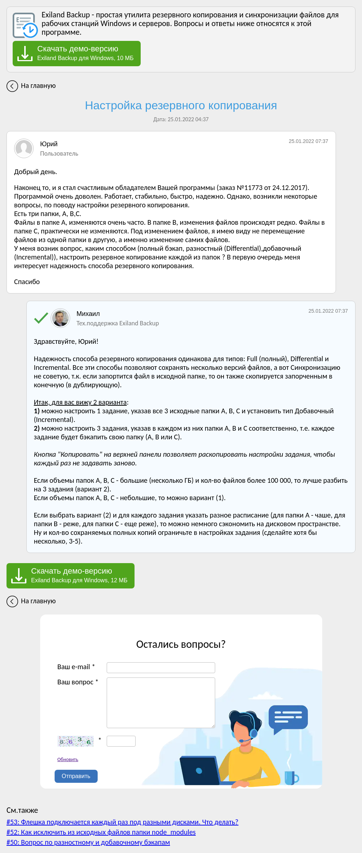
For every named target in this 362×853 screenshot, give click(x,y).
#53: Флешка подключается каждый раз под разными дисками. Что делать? (122, 822)
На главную (38, 85)
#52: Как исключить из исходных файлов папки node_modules (101, 832)
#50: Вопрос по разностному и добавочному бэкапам (88, 842)
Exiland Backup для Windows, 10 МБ (85, 53)
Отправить (76, 776)
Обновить (68, 759)
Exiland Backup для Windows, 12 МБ (79, 575)
